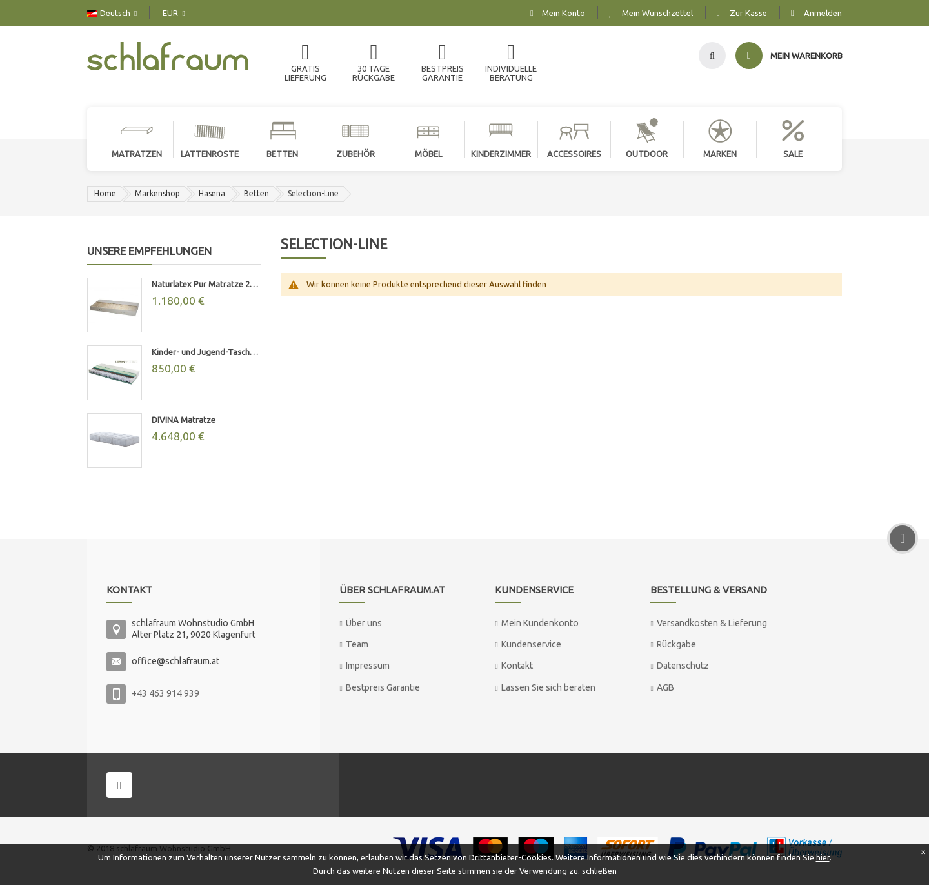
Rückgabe (676, 644)
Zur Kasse (748, 12)
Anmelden (823, 12)
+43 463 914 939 (165, 693)
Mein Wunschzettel (657, 12)
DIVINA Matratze (183, 419)
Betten (256, 193)
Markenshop (157, 193)
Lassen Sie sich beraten (548, 687)
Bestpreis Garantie (383, 687)
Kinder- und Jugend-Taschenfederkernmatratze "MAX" (206, 351)
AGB (665, 687)
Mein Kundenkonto (540, 623)
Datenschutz (683, 665)
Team (357, 644)
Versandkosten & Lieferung (712, 623)
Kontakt (517, 665)
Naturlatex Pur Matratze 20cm (206, 284)
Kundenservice (531, 644)
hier (823, 857)
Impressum (368, 665)
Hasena (212, 193)
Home (105, 193)
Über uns (364, 623)
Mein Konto (563, 12)
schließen (599, 870)
